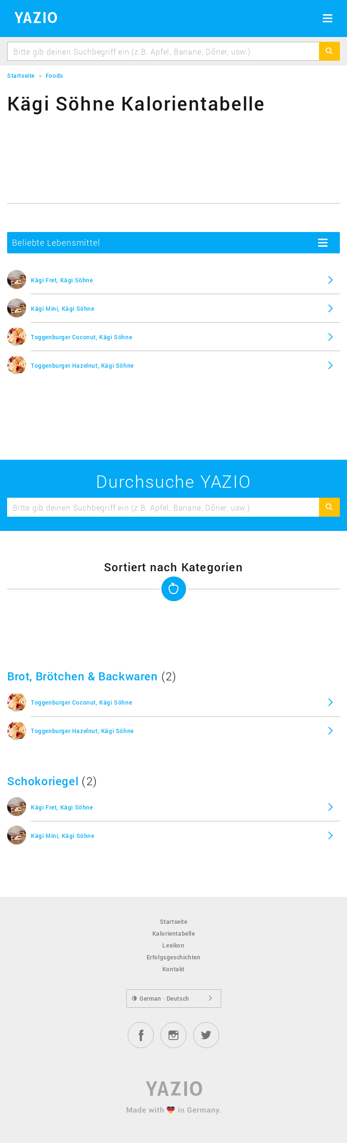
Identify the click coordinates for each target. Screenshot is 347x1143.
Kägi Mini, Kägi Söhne (62, 308)
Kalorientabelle (173, 933)
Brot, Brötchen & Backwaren (82, 676)
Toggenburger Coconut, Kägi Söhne (81, 337)
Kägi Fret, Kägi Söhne (62, 280)
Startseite (174, 921)
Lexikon (173, 945)
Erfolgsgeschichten (174, 957)
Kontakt (173, 969)
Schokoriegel (42, 781)
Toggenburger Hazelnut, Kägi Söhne (82, 365)
